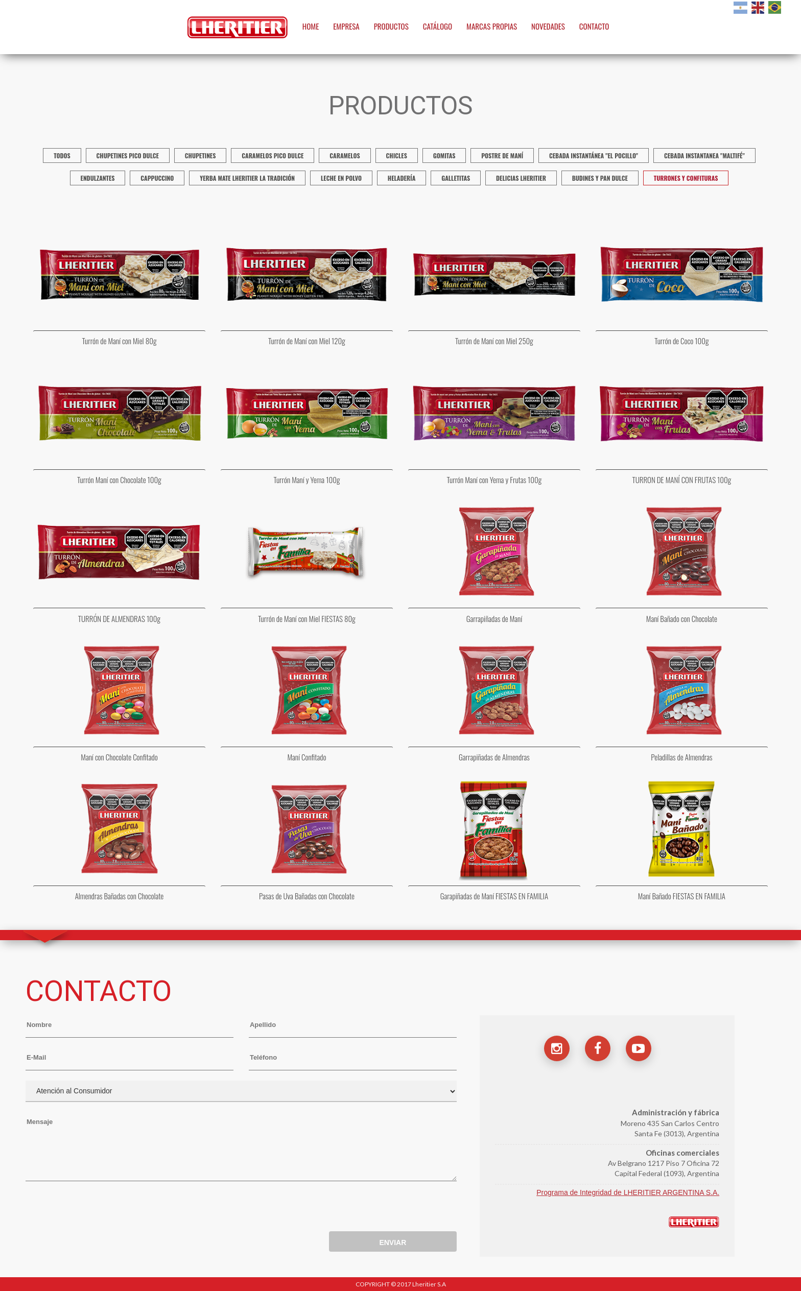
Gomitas (444, 155)
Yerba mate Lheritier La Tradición (247, 178)
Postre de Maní (502, 155)
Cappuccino (157, 178)
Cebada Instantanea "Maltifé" (704, 155)
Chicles (396, 155)
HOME (310, 26)
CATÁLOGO (438, 26)
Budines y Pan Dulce (600, 178)
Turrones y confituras (686, 178)
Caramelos (344, 155)
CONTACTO (594, 26)
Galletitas (455, 178)
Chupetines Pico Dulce (128, 155)
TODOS (62, 155)
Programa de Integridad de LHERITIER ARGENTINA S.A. (627, 1192)
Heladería (401, 178)
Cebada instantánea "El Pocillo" (593, 155)
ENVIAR (392, 1242)
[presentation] (103, 1209)
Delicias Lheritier (521, 178)
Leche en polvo (341, 178)
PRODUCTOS (391, 26)
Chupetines (200, 155)
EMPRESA (346, 26)
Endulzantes (98, 178)
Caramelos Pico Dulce (272, 155)
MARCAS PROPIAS (491, 26)
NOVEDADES (548, 26)
